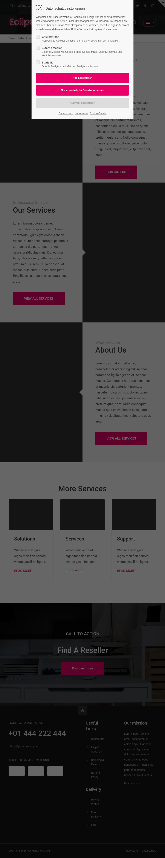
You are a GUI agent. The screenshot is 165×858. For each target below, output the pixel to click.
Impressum (81, 113)
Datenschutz (65, 113)
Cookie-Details (98, 113)
